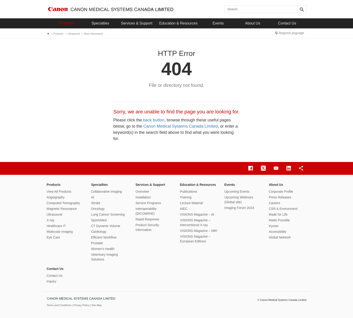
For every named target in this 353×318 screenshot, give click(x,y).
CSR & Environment (283, 209)
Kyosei (274, 226)
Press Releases (280, 197)
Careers (274, 203)
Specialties (100, 23)
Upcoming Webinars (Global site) (238, 199)
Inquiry (51, 281)
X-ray (50, 220)
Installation (143, 197)
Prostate (97, 243)
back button (153, 120)
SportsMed (99, 220)
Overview (142, 191)
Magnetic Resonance (62, 209)
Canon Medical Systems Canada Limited (180, 126)
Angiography (56, 197)
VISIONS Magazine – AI (197, 214)
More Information (92, 33)
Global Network (280, 237)
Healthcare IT (56, 226)
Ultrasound (72, 33)
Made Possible (279, 220)
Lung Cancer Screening (108, 214)
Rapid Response (147, 219)
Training (186, 197)
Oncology (98, 209)
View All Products (59, 191)
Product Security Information (147, 227)
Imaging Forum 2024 (239, 208)
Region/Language (289, 33)
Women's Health (103, 249)
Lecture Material (191, 203)
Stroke (95, 203)
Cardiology (99, 231)
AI (92, 197)
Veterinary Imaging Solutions (104, 257)
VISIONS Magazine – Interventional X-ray (195, 222)
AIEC (184, 209)
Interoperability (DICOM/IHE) (146, 211)
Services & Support (136, 23)
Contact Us (287, 23)
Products (66, 23)
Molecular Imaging (60, 231)
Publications (188, 191)
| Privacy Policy (81, 305)
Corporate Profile (281, 191)
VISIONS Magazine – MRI (198, 231)
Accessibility (277, 231)
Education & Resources (178, 23)
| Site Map (96, 305)
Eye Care (53, 237)
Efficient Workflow (104, 237)
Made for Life (278, 214)
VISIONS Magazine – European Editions (195, 239)
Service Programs (148, 203)
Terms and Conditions (59, 305)
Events (218, 23)
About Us (252, 23)
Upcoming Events (237, 191)
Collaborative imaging (106, 191)
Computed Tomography (63, 203)
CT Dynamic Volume (105, 226)
